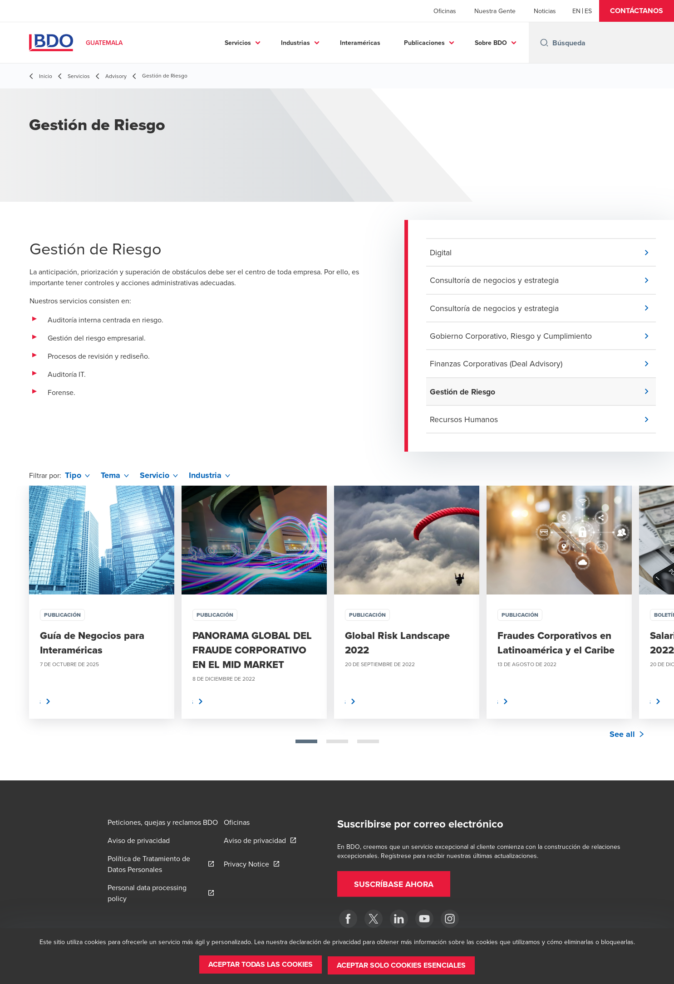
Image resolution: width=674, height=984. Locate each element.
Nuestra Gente (495, 10)
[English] (576, 11)
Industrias (295, 42)
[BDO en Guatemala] (424, 919)
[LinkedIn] (399, 919)
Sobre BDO (491, 42)
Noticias (545, 10)
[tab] (306, 743)
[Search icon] (544, 42)
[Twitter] (373, 919)
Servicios (238, 42)
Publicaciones (424, 42)
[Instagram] (450, 919)
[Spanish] (588, 11)
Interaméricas (360, 42)
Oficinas (444, 10)
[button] (636, 11)
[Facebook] (348, 919)
